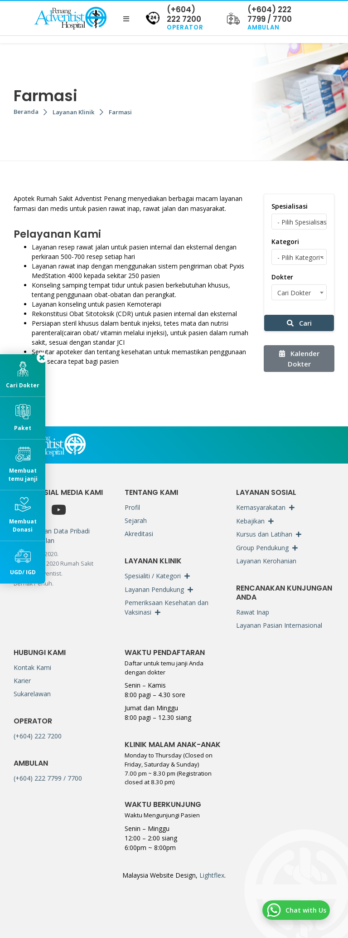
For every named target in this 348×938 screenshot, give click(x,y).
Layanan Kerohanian (266, 561)
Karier (22, 680)
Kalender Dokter (299, 358)
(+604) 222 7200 (38, 736)
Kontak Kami (32, 667)
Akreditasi (139, 533)
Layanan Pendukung (154, 589)
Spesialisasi (289, 206)
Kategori (285, 241)
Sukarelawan (32, 693)
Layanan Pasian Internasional (279, 625)
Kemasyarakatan (260, 507)
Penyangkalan (34, 540)
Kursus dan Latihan (264, 534)
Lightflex (211, 875)
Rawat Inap (252, 612)
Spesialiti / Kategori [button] (153, 576)
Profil (132, 507)
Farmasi (120, 112)
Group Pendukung (262, 547)
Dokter (282, 277)
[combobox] (299, 222)
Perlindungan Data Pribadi (52, 531)
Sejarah (136, 520)
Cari (299, 322)
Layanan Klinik (74, 112)
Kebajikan (250, 521)
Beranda (26, 111)
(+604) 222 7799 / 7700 (48, 778)
